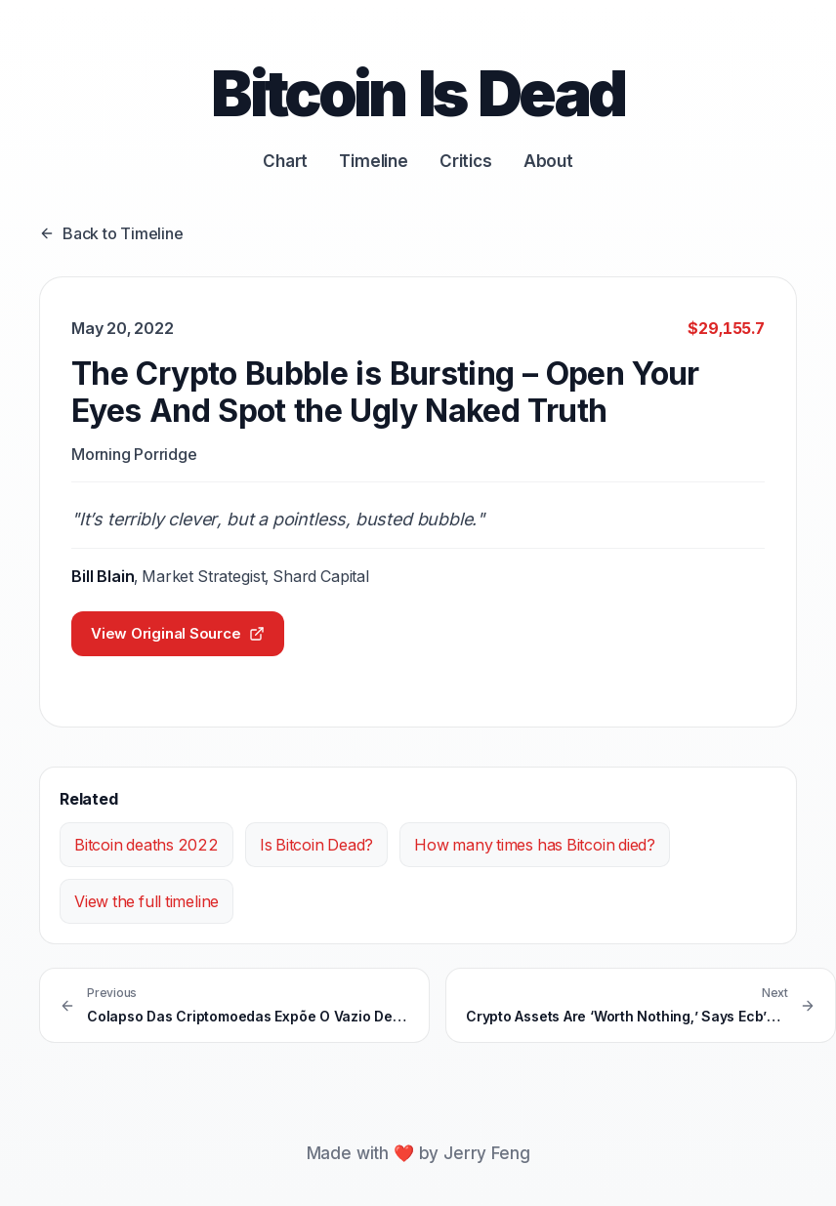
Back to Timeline (111, 233)
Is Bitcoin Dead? (316, 844)
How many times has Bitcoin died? (534, 844)
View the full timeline (146, 901)
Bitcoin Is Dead (417, 93)
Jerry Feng (486, 1153)
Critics (465, 161)
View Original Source (178, 633)
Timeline (373, 161)
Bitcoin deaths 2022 (146, 844)
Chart (285, 161)
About (548, 161)
